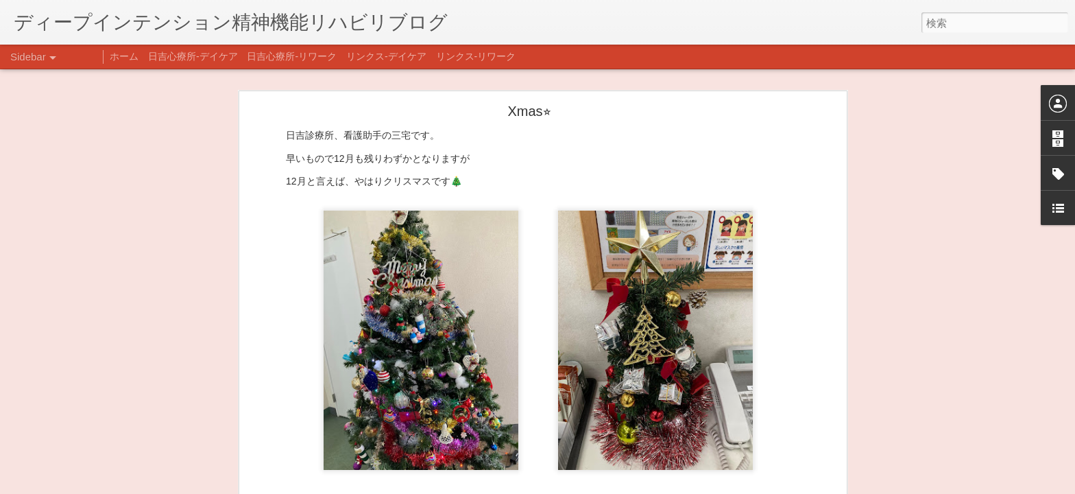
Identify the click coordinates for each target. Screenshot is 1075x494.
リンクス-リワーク (476, 56)
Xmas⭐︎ (529, 110)
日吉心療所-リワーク (292, 56)
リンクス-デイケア (386, 56)
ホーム (124, 56)
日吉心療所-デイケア (193, 56)
